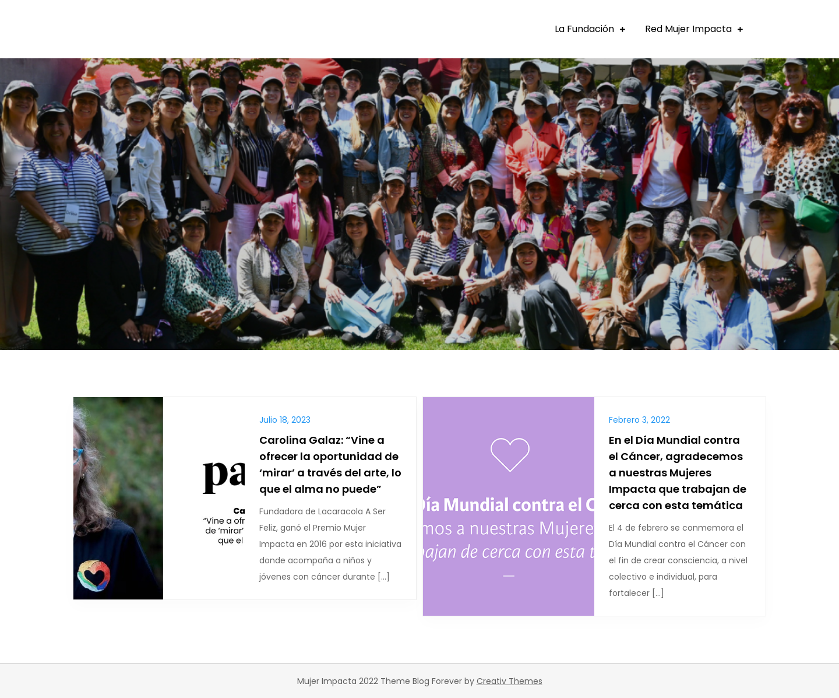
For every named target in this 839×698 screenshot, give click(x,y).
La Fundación (584, 29)
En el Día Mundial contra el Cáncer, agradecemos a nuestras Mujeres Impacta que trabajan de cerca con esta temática (677, 473)
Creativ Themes (509, 681)
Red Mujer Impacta (688, 29)
